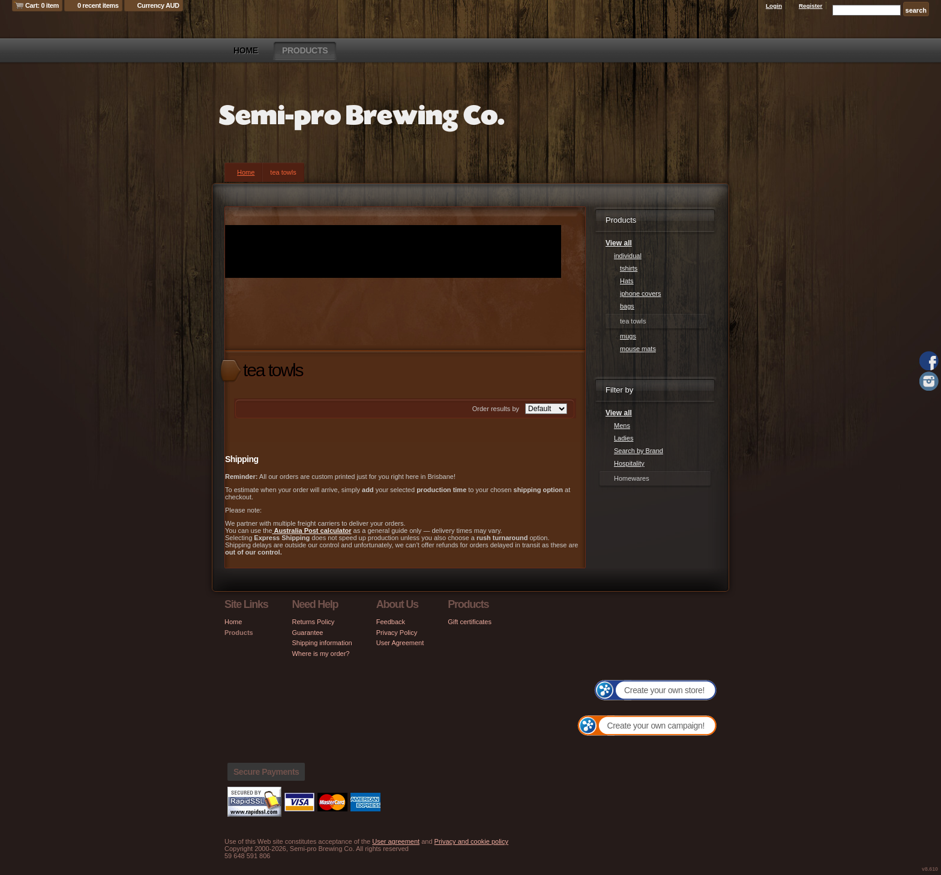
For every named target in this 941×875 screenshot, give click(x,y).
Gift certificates (470, 621)
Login (774, 5)
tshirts (628, 268)
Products (305, 50)
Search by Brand (638, 450)
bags (627, 306)
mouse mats (638, 348)
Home (245, 50)
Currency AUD (158, 5)
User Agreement (400, 642)
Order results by (495, 408)
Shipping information (322, 642)
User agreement (395, 841)
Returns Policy (313, 621)
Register (811, 5)
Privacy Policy (396, 632)
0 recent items (98, 5)
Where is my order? (320, 653)
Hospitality (629, 463)
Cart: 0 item (42, 5)
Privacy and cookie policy (471, 841)
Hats (627, 280)
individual (628, 255)
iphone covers (640, 293)
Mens (622, 425)
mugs (628, 336)
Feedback (390, 621)
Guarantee (307, 632)
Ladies (623, 438)
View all (619, 243)
